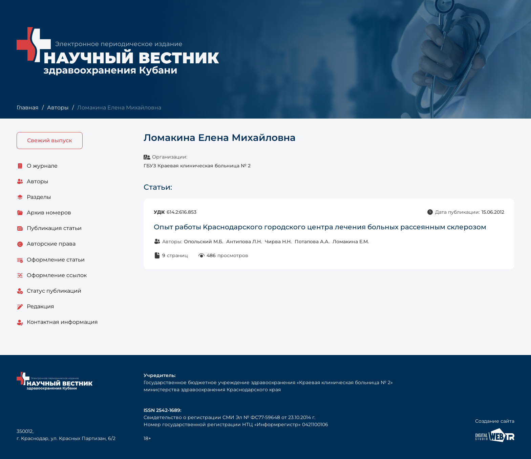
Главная (28, 107)
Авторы (58, 107)
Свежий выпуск (49, 140)
